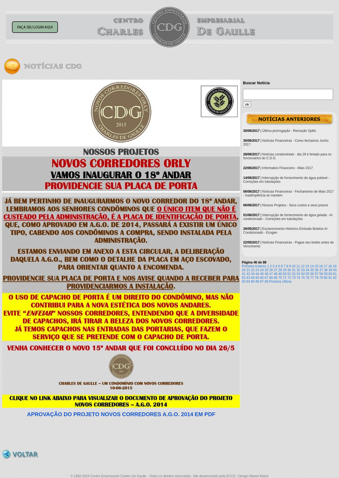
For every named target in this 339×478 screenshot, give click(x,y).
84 (248, 281)
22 (252, 270)
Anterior (260, 266)
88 (266, 281)
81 (330, 278)
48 (275, 274)
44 (257, 274)
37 (321, 270)
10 (293, 266)
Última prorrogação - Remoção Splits (289, 131)
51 (289, 274)
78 (316, 278)
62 (243, 278)
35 (312, 270)
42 (248, 274)
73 (294, 278)
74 (298, 278)
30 (289, 270)
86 (257, 281)
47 (271, 274)
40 (335, 270)
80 (326, 278)
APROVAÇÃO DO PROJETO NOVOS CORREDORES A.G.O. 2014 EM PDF (121, 414)
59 (326, 274)
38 (326, 270)
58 (321, 274)
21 (248, 270)
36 (316, 270)
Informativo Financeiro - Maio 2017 (287, 168)
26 (271, 270)
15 (316, 266)
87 (262, 281)
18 (330, 266)
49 (280, 274)
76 (307, 278)
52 (294, 274)
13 (307, 266)
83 (243, 281)
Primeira (248, 266)
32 (298, 270)
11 (298, 266)
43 (252, 274)
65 (257, 278)
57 (316, 274)
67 (266, 278)
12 (302, 266)
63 (248, 278)
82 (335, 278)
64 (252, 278)
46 (266, 274)
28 (280, 270)
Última (287, 281)
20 (243, 270)
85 (252, 281)
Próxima (275, 281)
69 (275, 278)
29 (284, 270)
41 (243, 274)
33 (303, 270)
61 (335, 274)
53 (298, 274)
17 (325, 266)
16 (321, 266)
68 (271, 278)
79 (321, 278)
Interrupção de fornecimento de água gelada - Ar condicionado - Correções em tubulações (288, 217)
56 (312, 274)
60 (330, 274)
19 (334, 266)
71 (284, 278)
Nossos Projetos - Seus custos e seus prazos (295, 205)
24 (262, 270)
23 (257, 270)
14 (312, 266)
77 (312, 278)
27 (275, 270)
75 (303, 278)
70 (280, 278)
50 (284, 274)
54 (303, 274)
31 (294, 270)
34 (307, 270)
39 (330, 270)
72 (289, 278)
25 (266, 270)
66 (262, 278)
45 (262, 274)
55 (307, 274)
